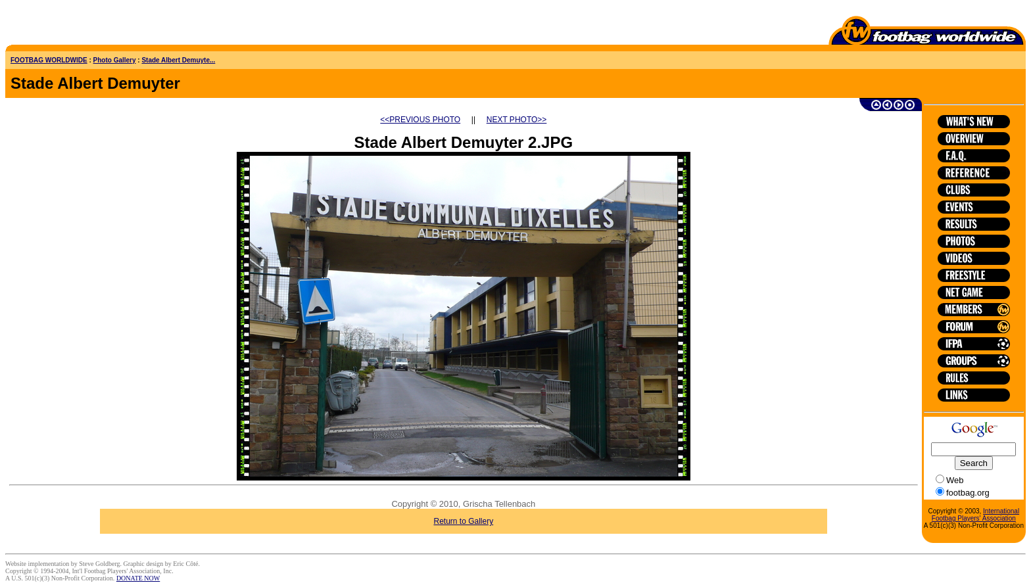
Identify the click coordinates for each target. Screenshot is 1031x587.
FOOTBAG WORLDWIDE (49, 60)
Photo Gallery (114, 60)
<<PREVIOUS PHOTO (420, 119)
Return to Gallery (464, 521)
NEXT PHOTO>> (517, 119)
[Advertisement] (82, 25)
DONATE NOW (138, 578)
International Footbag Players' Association (975, 514)
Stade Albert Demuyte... (178, 60)
